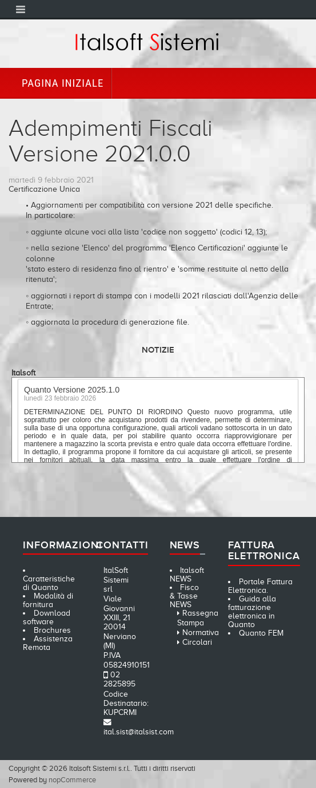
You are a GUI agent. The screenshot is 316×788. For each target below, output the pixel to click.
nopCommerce (72, 779)
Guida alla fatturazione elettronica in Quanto (252, 612)
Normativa (200, 632)
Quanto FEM (261, 633)
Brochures (52, 630)
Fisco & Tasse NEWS (184, 596)
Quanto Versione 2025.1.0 (71, 391)
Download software (46, 617)
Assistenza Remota (48, 643)
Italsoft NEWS (187, 574)
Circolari (197, 642)
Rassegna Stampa (197, 618)
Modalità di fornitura (48, 600)
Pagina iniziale (62, 83)
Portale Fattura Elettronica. (260, 586)
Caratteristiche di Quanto (49, 583)
